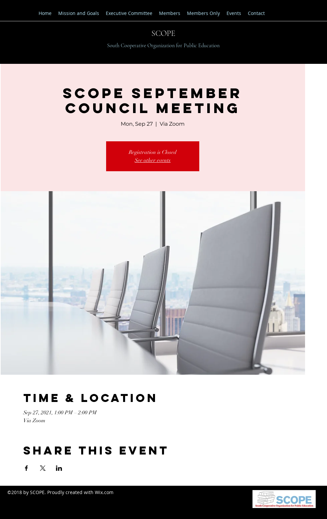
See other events (153, 160)
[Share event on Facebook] (26, 468)
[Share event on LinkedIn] (59, 468)
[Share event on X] (43, 468)
